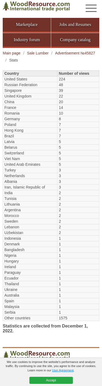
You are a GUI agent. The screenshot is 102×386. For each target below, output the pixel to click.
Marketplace (27, 24)
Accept (51, 380)
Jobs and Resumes (75, 24)
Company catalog (75, 39)
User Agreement (62, 370)
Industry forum (27, 39)
